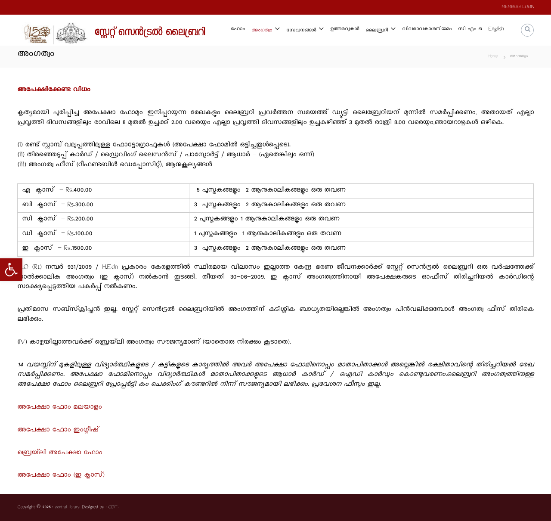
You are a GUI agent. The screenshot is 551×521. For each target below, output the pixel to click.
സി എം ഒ (470, 29)
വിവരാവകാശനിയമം (427, 29)
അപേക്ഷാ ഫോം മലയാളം (59, 407)
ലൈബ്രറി (376, 30)
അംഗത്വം (261, 30)
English (496, 29)
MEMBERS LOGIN (517, 7)
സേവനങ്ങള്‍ (301, 30)
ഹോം (238, 29)
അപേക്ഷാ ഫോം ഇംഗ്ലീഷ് (58, 430)
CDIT (113, 507)
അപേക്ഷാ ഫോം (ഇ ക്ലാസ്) (60, 476)
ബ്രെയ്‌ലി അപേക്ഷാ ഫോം (59, 453)
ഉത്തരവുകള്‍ (344, 29)
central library (67, 507)
